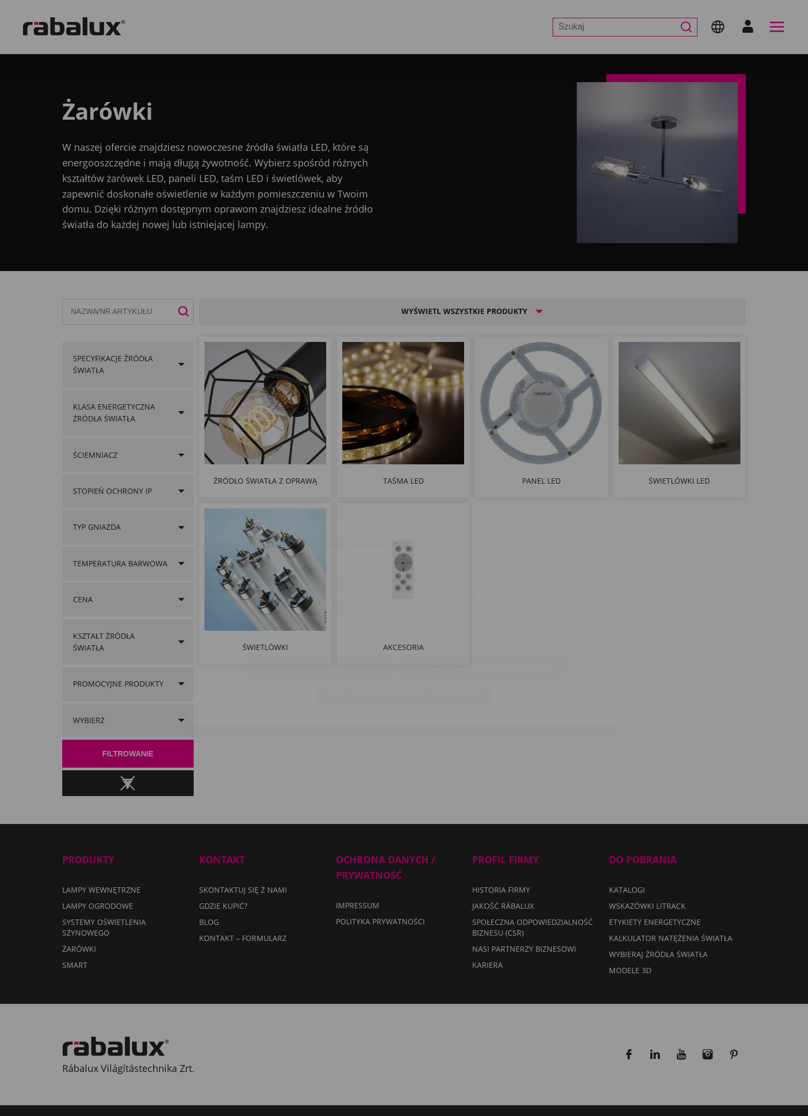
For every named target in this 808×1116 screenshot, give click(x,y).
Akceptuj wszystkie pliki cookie (404, 631)
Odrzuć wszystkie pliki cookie (481, 603)
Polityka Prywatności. (244, 572)
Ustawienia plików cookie (318, 603)
